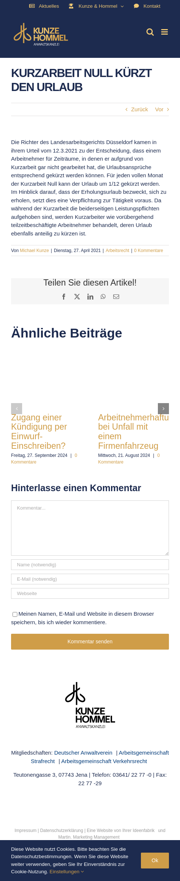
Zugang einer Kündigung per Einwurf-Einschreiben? (39, 432)
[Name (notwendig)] (90, 564)
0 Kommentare (148, 250)
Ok (155, 860)
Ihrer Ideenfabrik (138, 830)
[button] (16, 408)
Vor (159, 109)
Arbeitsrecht (117, 250)
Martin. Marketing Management (89, 837)
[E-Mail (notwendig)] (90, 579)
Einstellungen (66, 871)
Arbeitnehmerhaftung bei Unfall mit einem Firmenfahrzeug (138, 432)
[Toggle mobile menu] (165, 32)
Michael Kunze (34, 250)
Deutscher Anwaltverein (83, 752)
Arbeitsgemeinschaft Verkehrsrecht (104, 761)
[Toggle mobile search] (150, 32)
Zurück (139, 109)
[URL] (90, 593)
